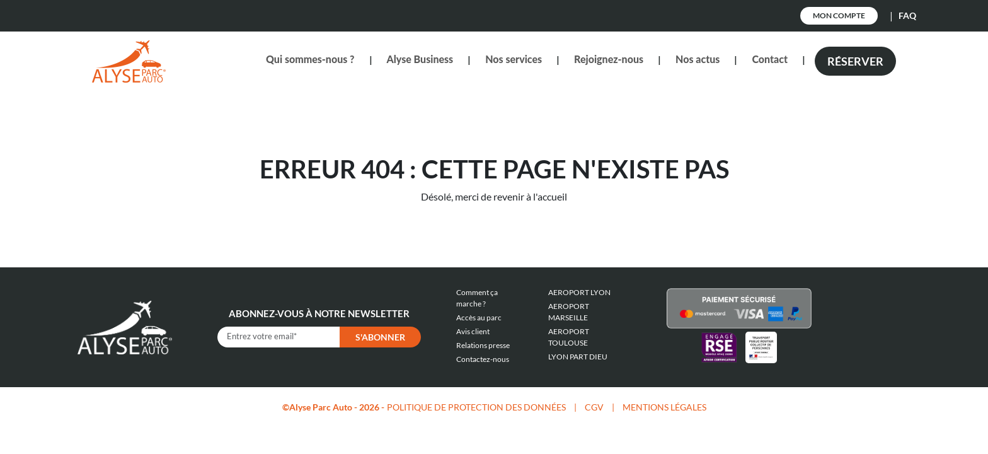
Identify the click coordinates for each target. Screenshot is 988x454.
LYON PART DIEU (577, 356)
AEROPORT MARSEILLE (568, 311)
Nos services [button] (513, 59)
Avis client (473, 331)
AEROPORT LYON (579, 292)
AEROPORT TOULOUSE (568, 337)
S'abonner (380, 337)
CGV (594, 407)
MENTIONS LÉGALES (664, 407)
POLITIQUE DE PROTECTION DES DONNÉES (476, 407)
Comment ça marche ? (477, 298)
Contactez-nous (482, 359)
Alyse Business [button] (420, 59)
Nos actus (697, 59)
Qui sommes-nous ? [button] (310, 59)
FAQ (907, 15)
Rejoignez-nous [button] (608, 59)
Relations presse (483, 345)
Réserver (855, 61)
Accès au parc (479, 317)
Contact (770, 59)
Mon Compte (839, 15)
